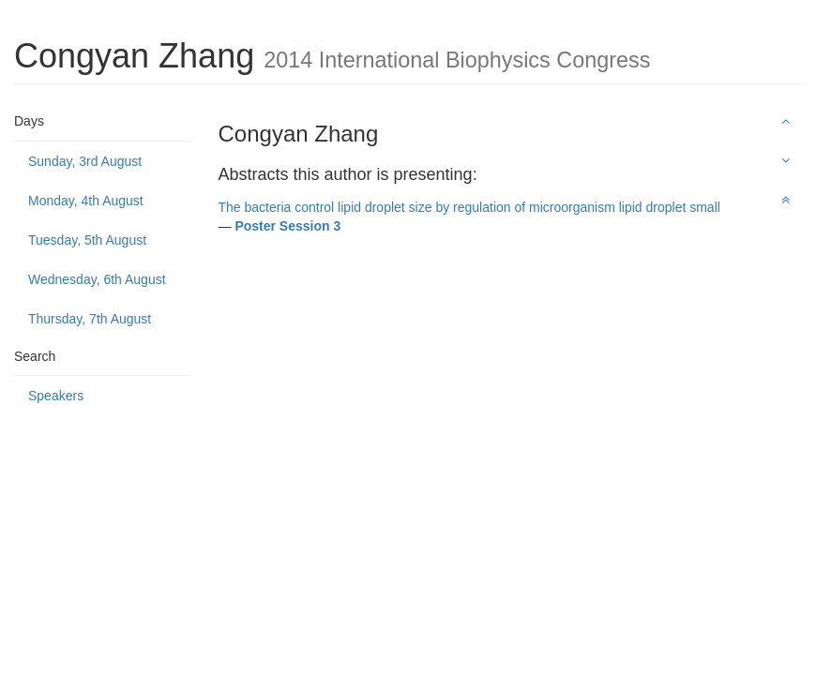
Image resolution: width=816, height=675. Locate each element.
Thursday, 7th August (89, 318)
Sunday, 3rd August (85, 161)
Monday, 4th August (86, 200)
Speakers (55, 395)
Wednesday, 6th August (97, 279)
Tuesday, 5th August (87, 240)
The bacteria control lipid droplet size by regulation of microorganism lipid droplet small (469, 207)
